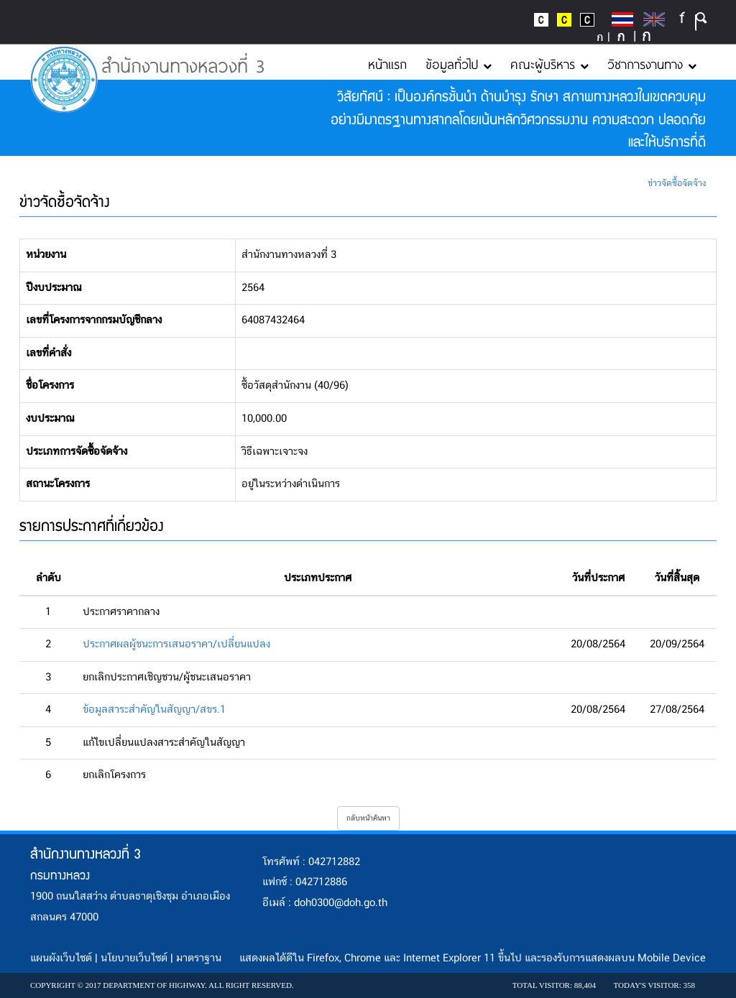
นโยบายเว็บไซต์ (134, 958)
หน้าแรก (387, 64)
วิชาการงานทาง (651, 64)
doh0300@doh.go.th (340, 903)
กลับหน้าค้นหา (368, 818)
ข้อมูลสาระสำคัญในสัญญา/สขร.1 (154, 710)
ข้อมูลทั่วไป (459, 64)
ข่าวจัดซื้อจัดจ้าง (677, 183)
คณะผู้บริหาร (549, 64)
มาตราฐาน (198, 958)
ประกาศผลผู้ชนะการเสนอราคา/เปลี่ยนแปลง (176, 644)
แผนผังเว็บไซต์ (61, 958)
